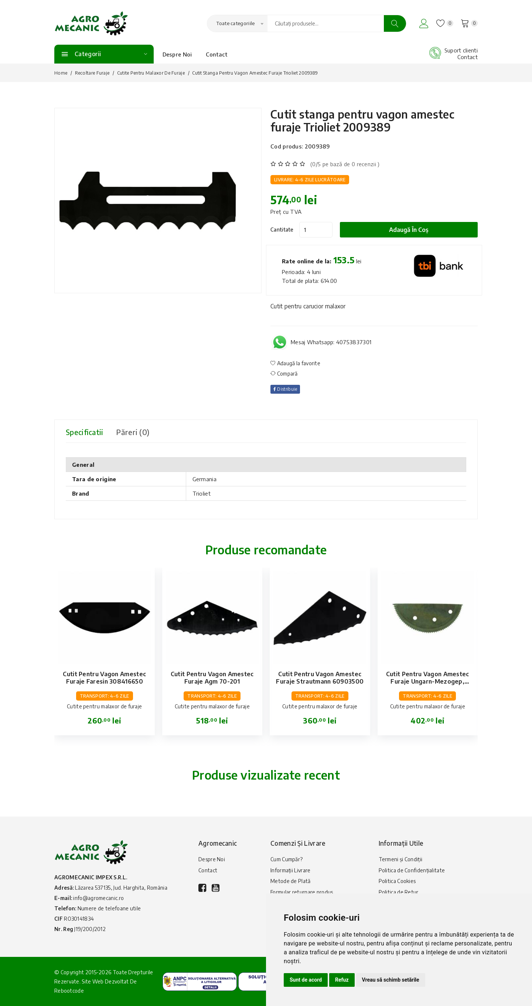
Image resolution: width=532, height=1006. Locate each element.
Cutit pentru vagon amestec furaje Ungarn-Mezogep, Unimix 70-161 (427, 681)
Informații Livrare (290, 870)
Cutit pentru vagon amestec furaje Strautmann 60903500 (320, 677)
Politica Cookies (397, 881)
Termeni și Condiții (401, 859)
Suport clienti (461, 50)
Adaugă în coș (409, 229)
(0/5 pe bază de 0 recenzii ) (344, 164)
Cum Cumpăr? (286, 859)
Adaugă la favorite (295, 363)
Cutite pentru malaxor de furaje (151, 73)
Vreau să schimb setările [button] (390, 980)
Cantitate (282, 229)
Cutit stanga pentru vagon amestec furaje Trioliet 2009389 (362, 120)
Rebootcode (69, 991)
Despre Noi (177, 54)
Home (60, 73)
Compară (284, 373)
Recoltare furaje (92, 73)
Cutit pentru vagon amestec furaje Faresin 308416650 (104, 677)
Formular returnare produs (301, 892)
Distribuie (285, 389)
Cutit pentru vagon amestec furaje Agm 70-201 (212, 677)
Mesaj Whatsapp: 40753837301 (331, 342)
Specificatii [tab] (85, 432)
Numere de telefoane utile (109, 908)
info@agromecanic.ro (98, 898)
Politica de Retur (399, 892)
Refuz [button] (342, 980)
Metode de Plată (290, 881)
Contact (217, 54)
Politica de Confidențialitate (412, 870)
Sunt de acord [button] (306, 980)
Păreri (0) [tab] (134, 432)
